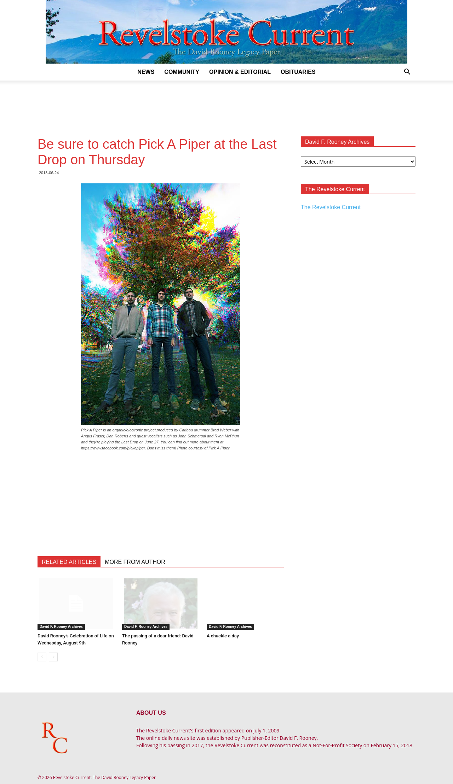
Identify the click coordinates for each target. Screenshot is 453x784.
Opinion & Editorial (240, 72)
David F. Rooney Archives (61, 627)
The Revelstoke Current (331, 207)
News (145, 72)
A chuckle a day (223, 635)
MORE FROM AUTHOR (135, 562)
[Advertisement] (226, 105)
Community (181, 72)
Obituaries (298, 72)
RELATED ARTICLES (69, 562)
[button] (406, 72)
